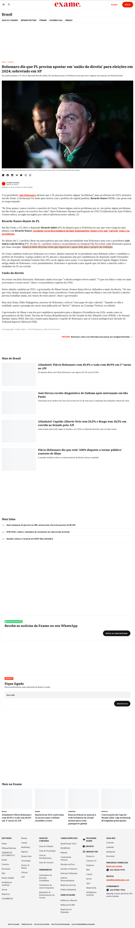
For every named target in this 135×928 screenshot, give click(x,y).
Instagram (110, 852)
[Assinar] (114, 4)
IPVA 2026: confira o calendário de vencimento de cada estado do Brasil (38, 532)
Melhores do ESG (68, 905)
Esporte (24, 852)
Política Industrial (68, 889)
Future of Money (25, 866)
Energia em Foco (68, 864)
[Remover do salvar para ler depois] (30, 175)
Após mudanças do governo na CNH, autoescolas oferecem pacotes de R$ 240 (41, 525)
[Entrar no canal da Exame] (116, 633)
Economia (6, 869)
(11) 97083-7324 (117, 890)
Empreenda (91, 888)
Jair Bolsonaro (35, 329)
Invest (4, 889)
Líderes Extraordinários (67, 879)
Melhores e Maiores (69, 900)
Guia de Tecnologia (47, 851)
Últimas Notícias (9, 848)
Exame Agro (26, 856)
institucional (13, 924)
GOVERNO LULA (56, 20)
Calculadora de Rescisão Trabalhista (45, 878)
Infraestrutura (28, 20)
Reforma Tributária (69, 873)
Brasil (7, 14)
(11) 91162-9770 (117, 870)
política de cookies (41, 924)
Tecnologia (26, 861)
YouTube (110, 843)
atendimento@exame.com (117, 880)
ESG (3, 873)
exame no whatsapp (13, 621)
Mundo (24, 838)
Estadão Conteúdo (12, 183)
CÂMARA (43, 20)
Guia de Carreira (46, 862)
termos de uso (26, 924)
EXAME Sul (65, 848)
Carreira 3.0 (91, 861)
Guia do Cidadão (10, 20)
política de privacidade (60, 924)
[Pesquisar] (9, 5)
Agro (88, 883)
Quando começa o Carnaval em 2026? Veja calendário (30, 539)
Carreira (5, 864)
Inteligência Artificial (7, 883)
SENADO (68, 20)
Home (4, 62)
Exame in (90, 856)
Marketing (25, 847)
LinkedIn (110, 847)
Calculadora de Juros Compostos (46, 886)
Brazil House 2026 (68, 843)
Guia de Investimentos (45, 856)
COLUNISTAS (7, 898)
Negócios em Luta (68, 885)
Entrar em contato (114, 866)
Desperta (9, 678)
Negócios (6, 894)
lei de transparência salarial (83, 924)
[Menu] (3, 5)
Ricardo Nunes (52, 329)
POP (23, 877)
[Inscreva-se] (122, 703)
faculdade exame (91, 839)
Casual (24, 843)
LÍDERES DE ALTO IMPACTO (8, 853)
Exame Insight (8, 878)
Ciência (24, 872)
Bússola (64, 852)
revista (90, 846)
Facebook (110, 856)
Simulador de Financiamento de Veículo (47, 895)
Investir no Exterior (69, 869)
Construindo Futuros (66, 858)
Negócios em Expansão (66, 910)
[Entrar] (127, 4)
